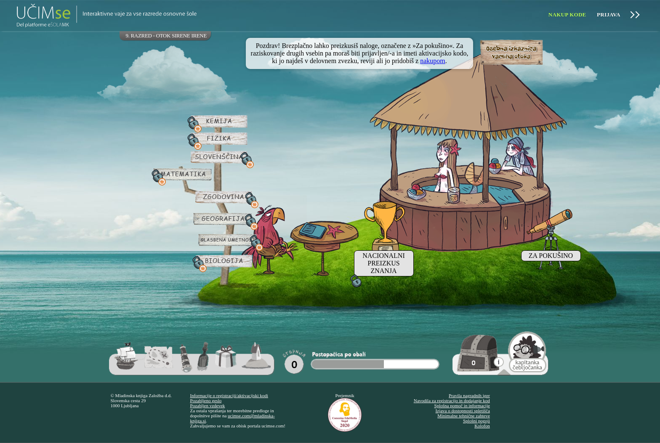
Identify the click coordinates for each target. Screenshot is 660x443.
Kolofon (482, 425)
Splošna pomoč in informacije (462, 405)
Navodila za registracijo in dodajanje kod (452, 400)
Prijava (608, 14)
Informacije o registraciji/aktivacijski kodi (229, 395)
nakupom (432, 60)
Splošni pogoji (476, 420)
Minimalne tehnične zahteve (463, 415)
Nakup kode (567, 14)
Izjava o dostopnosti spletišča (463, 410)
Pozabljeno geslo (206, 400)
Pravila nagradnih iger (469, 395)
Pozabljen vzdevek (207, 405)
